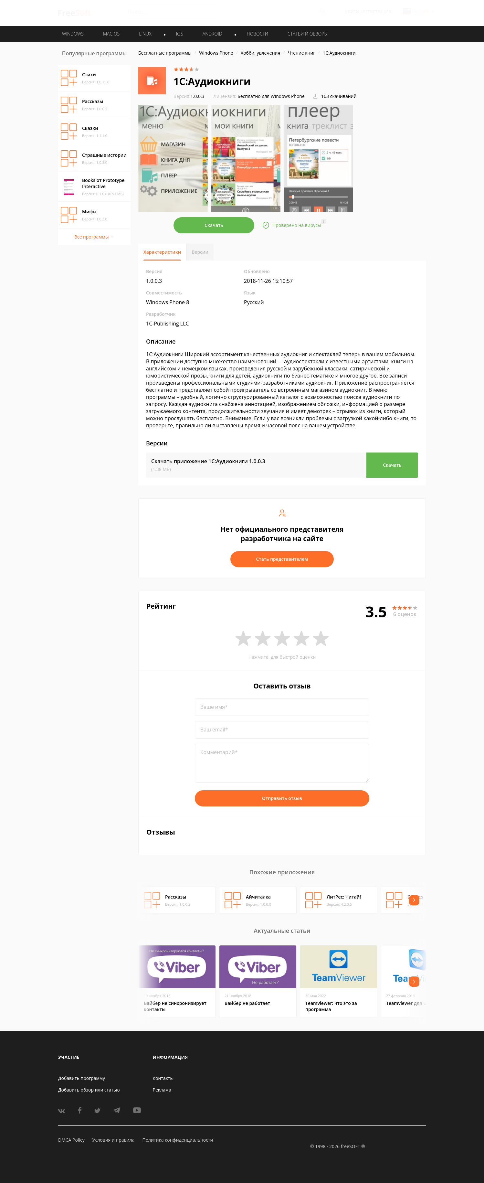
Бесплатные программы (165, 53)
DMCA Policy (71, 1140)
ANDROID (212, 34)
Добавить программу (81, 1078)
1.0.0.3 (189, 96)
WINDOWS (73, 34)
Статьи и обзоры (308, 34)
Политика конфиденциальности (177, 1140)
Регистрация (377, 12)
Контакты (163, 1078)
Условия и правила (113, 1140)
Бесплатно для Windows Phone (271, 96)
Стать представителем (282, 559)
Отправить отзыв (282, 798)
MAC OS (111, 34)
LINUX (145, 34)
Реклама (162, 1090)
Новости (257, 34)
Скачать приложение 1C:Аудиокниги (208, 461)
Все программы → (94, 237)
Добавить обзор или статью (89, 1090)
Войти (352, 12)
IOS (179, 34)
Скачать (214, 225)
